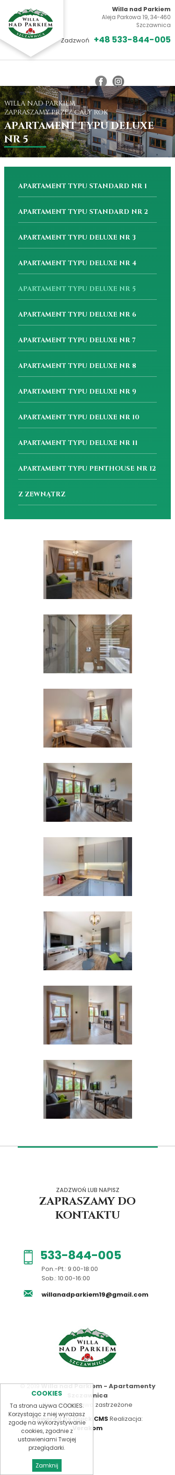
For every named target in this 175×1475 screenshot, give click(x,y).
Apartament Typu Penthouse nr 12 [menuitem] (87, 468)
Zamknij (46, 1465)
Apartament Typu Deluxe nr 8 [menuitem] (77, 365)
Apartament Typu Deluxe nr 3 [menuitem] (77, 237)
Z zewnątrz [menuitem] (41, 494)
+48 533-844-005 (132, 40)
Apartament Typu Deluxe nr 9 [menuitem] (77, 391)
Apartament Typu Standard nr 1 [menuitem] (82, 186)
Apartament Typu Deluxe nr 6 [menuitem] (77, 314)
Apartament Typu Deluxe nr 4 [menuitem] (77, 263)
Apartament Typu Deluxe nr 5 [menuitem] (77, 288)
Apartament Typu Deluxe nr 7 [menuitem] (77, 340)
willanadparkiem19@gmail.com (94, 1294)
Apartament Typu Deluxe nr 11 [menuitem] (78, 442)
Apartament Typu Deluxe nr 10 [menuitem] (79, 417)
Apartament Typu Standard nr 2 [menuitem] (83, 211)
